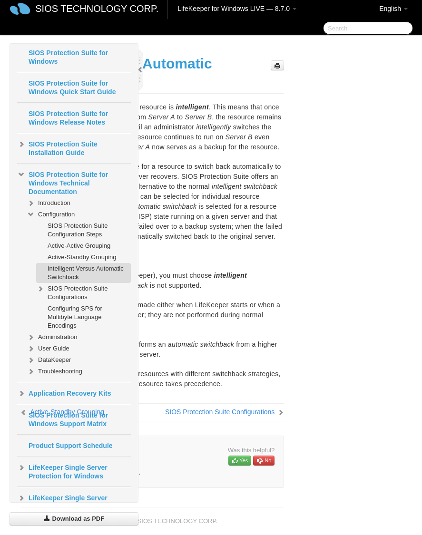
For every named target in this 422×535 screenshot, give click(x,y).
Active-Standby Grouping (82, 257)
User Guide (48, 348)
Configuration (51, 214)
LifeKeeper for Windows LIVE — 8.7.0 (236, 8)
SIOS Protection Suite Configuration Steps (78, 230)
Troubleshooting (54, 371)
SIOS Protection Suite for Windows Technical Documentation (62, 182)
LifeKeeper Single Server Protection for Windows (62, 471)
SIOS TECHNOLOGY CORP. (96, 8)
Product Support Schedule (71, 445)
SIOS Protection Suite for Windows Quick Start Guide (72, 87)
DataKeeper (49, 360)
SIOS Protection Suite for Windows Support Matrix (68, 419)
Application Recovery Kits (64, 393)
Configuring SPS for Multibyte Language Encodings (75, 317)
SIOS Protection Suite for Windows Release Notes (68, 118)
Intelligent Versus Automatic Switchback (86, 273)
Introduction (48, 203)
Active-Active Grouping (79, 245)
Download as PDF (74, 518)
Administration (52, 337)
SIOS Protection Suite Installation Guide (57, 147)
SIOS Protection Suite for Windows (68, 57)
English (393, 8)
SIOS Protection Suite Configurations (72, 292)
